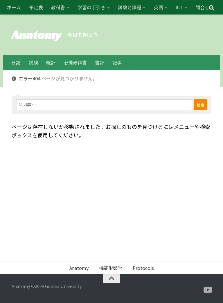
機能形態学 (110, 267)
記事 (117, 62)
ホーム (14, 7)
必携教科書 (75, 62)
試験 (33, 62)
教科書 (58, 7)
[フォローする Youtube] (207, 290)
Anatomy (36, 34)
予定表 (36, 7)
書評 (99, 62)
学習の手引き (91, 7)
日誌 (16, 62)
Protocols (143, 267)
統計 (50, 62)
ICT (179, 7)
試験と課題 (129, 7)
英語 (158, 7)
